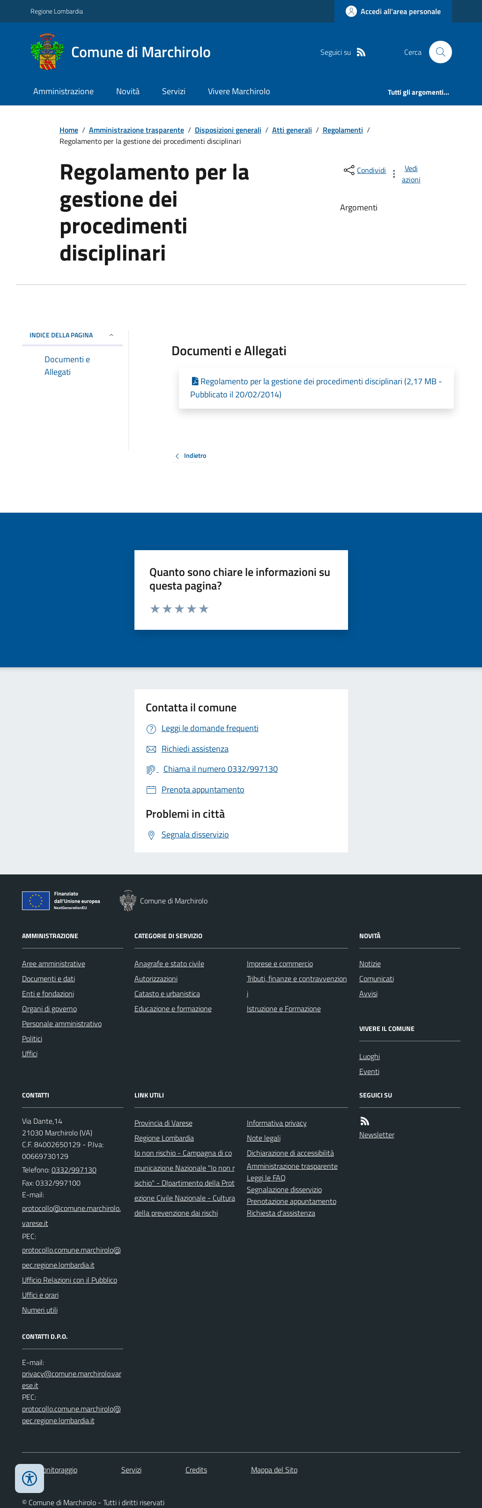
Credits (196, 1469)
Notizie (370, 963)
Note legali (264, 1137)
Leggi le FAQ (266, 1177)
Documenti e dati (48, 978)
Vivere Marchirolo (239, 91)
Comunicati (376, 978)
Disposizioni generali (228, 129)
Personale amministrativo (62, 1023)
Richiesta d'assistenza (281, 1212)
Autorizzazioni (156, 978)
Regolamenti (343, 129)
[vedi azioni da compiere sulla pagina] (405, 174)
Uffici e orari (40, 1294)
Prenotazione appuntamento (291, 1201)
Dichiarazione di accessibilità (290, 1152)
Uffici (29, 1053)
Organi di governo (49, 1008)
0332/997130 (74, 1169)
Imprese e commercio (280, 963)
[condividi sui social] (364, 170)
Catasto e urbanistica (167, 993)
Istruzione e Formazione (284, 1008)
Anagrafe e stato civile (169, 963)
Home (68, 129)
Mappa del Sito (274, 1469)
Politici (32, 1038)
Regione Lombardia (56, 11)
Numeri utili (40, 1309)
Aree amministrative (53, 963)
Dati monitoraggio (49, 1469)
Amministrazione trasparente (136, 129)
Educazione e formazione (173, 1008)
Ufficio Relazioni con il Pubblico (69, 1279)
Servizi (173, 91)
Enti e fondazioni (48, 993)
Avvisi (368, 993)
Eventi (369, 1071)
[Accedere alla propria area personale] (393, 11)
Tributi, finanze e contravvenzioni (297, 986)
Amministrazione (63, 91)
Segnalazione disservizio (284, 1189)
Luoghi (369, 1056)
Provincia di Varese (163, 1122)
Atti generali (292, 129)
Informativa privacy (277, 1122)
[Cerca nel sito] (437, 52)
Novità (128, 91)
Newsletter (376, 1134)
